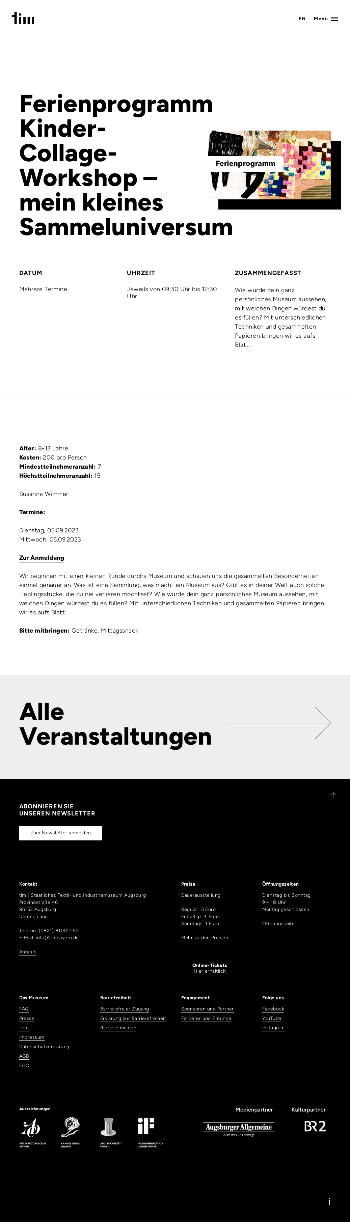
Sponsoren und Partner (207, 1009)
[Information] (329, 1201)
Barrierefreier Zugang (124, 1009)
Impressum (32, 1037)
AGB (24, 1056)
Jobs (24, 1028)
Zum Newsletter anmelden (60, 833)
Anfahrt (27, 952)
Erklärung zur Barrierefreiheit (133, 1018)
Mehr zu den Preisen (204, 938)
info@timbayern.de (57, 938)
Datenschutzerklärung (44, 1047)
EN (302, 19)
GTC (24, 1065)
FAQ (24, 1009)
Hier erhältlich (209, 968)
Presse (27, 1018)
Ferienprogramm (116, 103)
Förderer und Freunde (206, 1018)
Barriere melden (118, 1028)
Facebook (273, 1009)
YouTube (271, 1018)
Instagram (273, 1028)
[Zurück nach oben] (331, 795)
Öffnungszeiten (280, 923)
